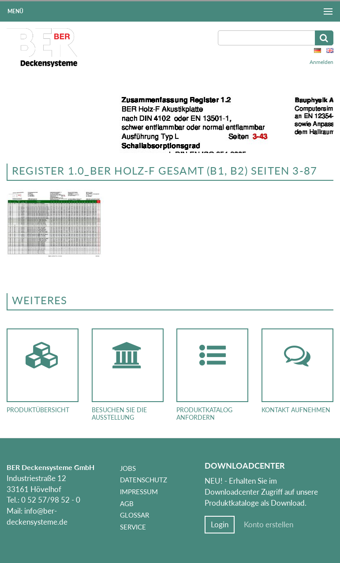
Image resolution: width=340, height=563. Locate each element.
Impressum (139, 492)
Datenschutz (143, 480)
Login (219, 524)
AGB (127, 503)
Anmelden (321, 62)
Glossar (134, 515)
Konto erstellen (268, 524)
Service (133, 527)
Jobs (128, 468)
